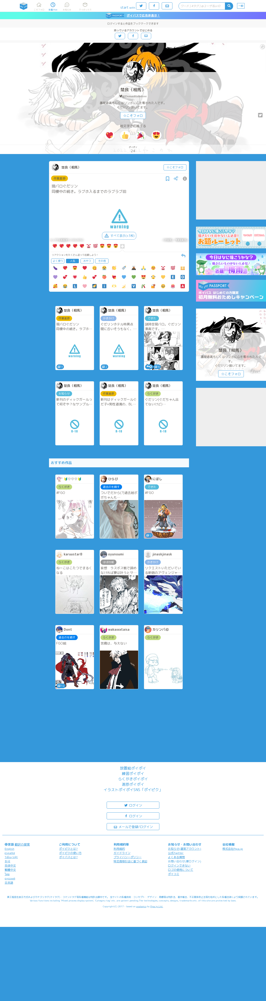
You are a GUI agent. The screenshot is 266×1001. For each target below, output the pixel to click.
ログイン (133, 805)
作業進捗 (59, 178)
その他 (102, 261)
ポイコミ (173, 874)
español (10, 853)
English (9, 849)
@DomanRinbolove (134, 96)
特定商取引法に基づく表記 (130, 861)
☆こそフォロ (133, 115)
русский (10, 878)
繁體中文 (10, 870)
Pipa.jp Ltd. (156, 906)
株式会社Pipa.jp (232, 849)
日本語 (9, 883)
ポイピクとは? (68, 849)
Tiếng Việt (11, 857)
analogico (141, 906)
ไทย (7, 874)
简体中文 (10, 866)
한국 (7, 861)
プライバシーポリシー (128, 857)
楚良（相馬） (133, 90)
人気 (72, 261)
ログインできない (179, 866)
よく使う (58, 261)
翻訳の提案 (22, 844)
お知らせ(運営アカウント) (184, 849)
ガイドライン (122, 853)
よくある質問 (176, 857)
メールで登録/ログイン (133, 826)
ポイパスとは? (68, 857)
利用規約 (119, 849)
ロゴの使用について (180, 870)
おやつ (87, 261)
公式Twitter (176, 853)
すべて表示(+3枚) (119, 236)
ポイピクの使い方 (70, 853)
